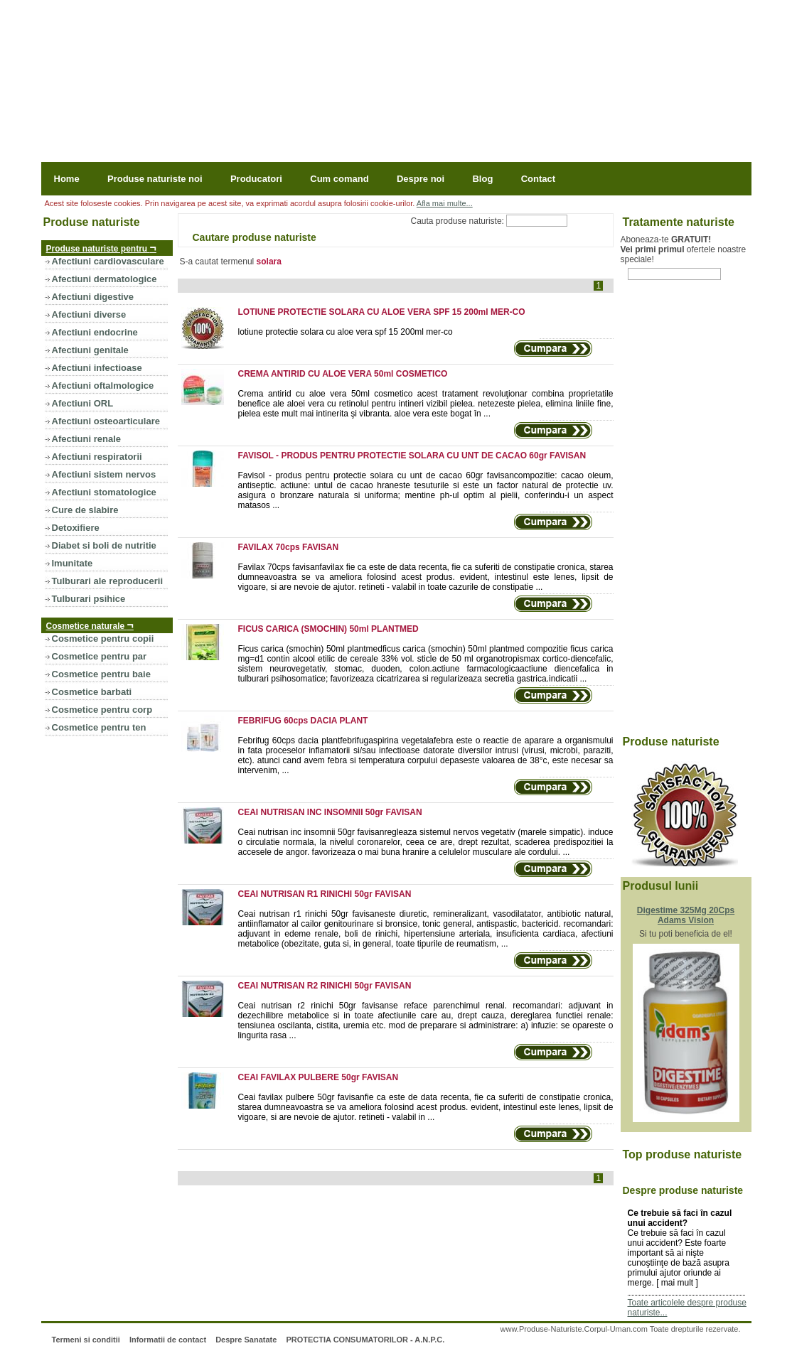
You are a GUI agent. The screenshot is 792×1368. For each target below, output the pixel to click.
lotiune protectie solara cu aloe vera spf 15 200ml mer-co (345, 332)
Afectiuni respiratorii (97, 456)
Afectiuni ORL (83, 403)
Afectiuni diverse (89, 314)
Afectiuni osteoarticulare (106, 421)
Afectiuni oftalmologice (103, 385)
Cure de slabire (85, 510)
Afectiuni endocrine (95, 332)
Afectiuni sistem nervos (104, 474)
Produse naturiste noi (155, 178)
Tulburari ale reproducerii (108, 581)
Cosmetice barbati (92, 691)
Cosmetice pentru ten (99, 727)
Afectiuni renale (87, 438)
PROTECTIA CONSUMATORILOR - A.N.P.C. (365, 1339)
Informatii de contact (167, 1339)
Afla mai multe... (445, 203)
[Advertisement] (677, 516)
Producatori (256, 178)
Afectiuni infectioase (97, 367)
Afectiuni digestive (93, 296)
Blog (482, 178)
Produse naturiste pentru (101, 248)
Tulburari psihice (89, 598)
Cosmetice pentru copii (103, 638)
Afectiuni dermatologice (104, 279)
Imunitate (72, 563)
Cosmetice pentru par (99, 656)
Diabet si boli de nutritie (104, 545)
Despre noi (420, 178)
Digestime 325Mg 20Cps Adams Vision (685, 915)
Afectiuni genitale (90, 350)
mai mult (677, 1283)
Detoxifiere (76, 527)
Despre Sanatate (246, 1339)
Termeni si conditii (85, 1339)
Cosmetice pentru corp (102, 709)
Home (67, 178)
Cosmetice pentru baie (101, 674)
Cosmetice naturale (90, 625)
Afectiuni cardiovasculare (108, 261)
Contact (538, 178)
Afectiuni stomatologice (104, 492)
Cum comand (339, 178)
